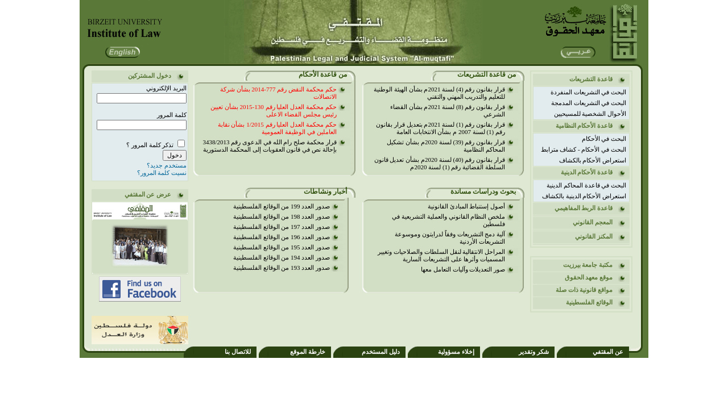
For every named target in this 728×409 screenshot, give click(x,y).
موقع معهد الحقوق (589, 277)
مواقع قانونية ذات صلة (584, 289)
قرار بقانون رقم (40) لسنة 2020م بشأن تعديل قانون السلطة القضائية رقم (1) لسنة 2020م (439, 163)
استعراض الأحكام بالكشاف (593, 160)
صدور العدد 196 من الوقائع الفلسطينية (281, 236)
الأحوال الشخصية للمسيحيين (590, 113)
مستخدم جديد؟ (167, 165)
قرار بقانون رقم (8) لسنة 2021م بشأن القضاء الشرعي (447, 110)
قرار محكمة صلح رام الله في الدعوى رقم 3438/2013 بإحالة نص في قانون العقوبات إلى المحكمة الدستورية (269, 146)
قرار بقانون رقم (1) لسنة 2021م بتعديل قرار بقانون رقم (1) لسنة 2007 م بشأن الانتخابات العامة (440, 128)
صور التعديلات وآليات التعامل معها (463, 269)
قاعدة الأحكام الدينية (587, 172)
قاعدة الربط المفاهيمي (584, 207)
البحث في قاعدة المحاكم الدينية (586, 185)
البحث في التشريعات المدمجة (588, 102)
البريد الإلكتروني (166, 88)
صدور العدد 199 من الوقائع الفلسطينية (281, 206)
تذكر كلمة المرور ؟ (150, 144)
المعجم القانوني (593, 222)
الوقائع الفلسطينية (589, 302)
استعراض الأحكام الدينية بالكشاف (584, 196)
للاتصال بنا (238, 351)
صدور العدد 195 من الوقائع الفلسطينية (281, 247)
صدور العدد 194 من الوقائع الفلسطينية (281, 257)
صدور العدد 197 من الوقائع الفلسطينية (281, 226)
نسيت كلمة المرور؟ (162, 172)
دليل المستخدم (381, 351)
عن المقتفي (608, 351)
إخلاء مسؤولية (456, 351)
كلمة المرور (172, 114)
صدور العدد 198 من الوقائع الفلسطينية (265, 216)
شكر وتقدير (534, 351)
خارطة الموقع (307, 351)
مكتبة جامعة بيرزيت (588, 264)
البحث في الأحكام (604, 138)
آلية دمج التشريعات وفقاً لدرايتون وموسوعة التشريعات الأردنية (450, 238)
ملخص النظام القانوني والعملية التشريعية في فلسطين (448, 220)
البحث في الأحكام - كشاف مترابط (583, 149)
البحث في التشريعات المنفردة (588, 92)
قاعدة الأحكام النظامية (584, 125)
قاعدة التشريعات (591, 79)
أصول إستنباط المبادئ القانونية (466, 206)
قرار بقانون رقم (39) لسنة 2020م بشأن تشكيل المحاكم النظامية (446, 146)
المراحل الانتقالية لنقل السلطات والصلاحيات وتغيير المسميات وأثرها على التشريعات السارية (441, 255)
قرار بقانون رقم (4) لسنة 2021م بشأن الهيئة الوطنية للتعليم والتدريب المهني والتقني (439, 93)
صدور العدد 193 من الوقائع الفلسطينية (281, 267)
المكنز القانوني (594, 236)
